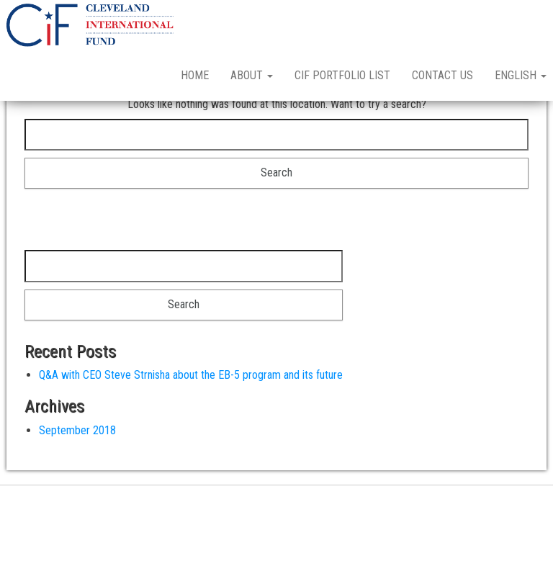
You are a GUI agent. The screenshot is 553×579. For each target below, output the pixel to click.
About (251, 75)
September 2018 (77, 481)
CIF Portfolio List (342, 75)
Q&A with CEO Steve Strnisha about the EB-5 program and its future (191, 425)
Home (195, 75)
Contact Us (442, 75)
